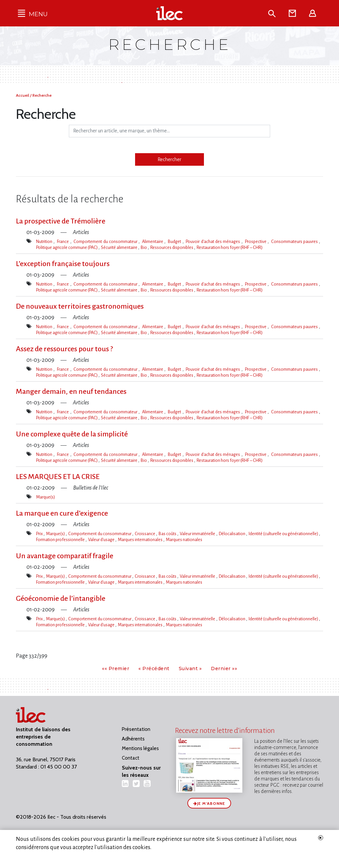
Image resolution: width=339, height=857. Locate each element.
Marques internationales (140, 539)
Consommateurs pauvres (295, 241)
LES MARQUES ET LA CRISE (58, 477)
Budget (175, 241)
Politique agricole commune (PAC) (67, 247)
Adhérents (133, 739)
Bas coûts (168, 533)
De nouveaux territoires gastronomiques (80, 306)
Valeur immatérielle (198, 533)
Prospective (256, 241)
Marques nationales (184, 539)
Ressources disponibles (172, 247)
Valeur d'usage (101, 539)
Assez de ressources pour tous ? (64, 349)
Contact (130, 758)
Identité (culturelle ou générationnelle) (284, 533)
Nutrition (44, 241)
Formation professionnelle (60, 539)
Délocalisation (232, 533)
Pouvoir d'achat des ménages (213, 241)
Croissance (145, 533)
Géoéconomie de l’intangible (60, 598)
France (63, 241)
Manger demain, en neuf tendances (71, 391)
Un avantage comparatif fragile (64, 556)
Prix (39, 533)
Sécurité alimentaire (119, 247)
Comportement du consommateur (105, 241)
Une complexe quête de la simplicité (72, 434)
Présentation (136, 729)
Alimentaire (153, 241)
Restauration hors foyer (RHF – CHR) (230, 247)
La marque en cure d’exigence (62, 513)
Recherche (42, 95)
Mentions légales (140, 748)
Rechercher (169, 159)
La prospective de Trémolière (60, 221)
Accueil (23, 95)
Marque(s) (45, 497)
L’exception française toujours (63, 264)
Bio (144, 247)
